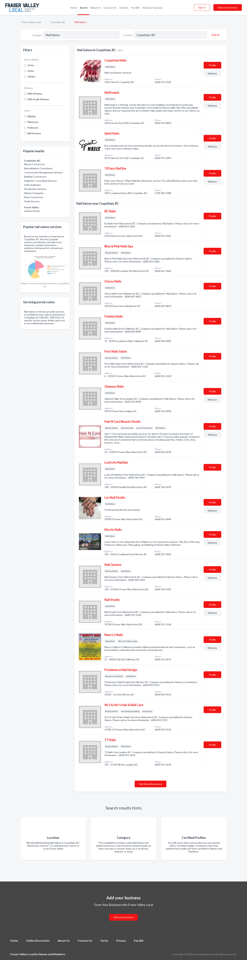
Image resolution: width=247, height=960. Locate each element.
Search (83, 7)
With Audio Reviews (38, 99)
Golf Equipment (32, 184)
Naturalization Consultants (38, 168)
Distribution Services (35, 188)
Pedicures (32, 127)
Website (212, 73)
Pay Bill (135, 7)
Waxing (31, 116)
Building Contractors (35, 176)
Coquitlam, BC (58, 22)
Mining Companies (34, 193)
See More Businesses (150, 784)
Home (73, 7)
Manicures (33, 121)
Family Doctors (32, 201)
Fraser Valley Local (31, 22)
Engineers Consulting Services (40, 180)
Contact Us (110, 7)
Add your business (152, 7)
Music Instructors (33, 197)
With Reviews (34, 93)
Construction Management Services (43, 172)
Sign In (202, 7)
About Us (95, 7)
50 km (30, 70)
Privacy (121, 940)
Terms (104, 940)
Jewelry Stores (32, 210)
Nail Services (34, 133)
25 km (30, 65)
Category (37, 35)
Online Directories (38, 940)
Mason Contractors (34, 164)
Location (128, 35)
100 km (31, 76)
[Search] (215, 34)
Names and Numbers (52, 954)
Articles (123, 7)
